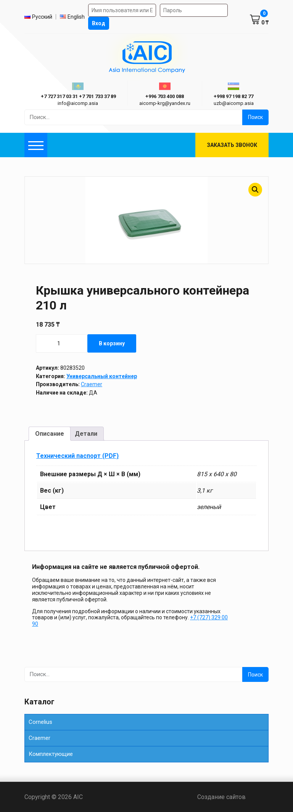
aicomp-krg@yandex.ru (164, 103)
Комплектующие (51, 754)
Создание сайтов (233, 797)
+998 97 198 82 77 (233, 96)
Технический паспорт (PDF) (77, 455)
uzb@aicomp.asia (234, 103)
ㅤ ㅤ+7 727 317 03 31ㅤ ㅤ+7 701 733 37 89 (78, 96)
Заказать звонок (232, 145)
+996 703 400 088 (164, 96)
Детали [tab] (86, 433)
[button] (255, 190)
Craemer (91, 384)
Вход (98, 23)
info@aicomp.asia (78, 103)
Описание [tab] (49, 433)
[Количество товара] (61, 343)
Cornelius (40, 722)
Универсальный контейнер (101, 376)
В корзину (112, 343)
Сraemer (39, 738)
